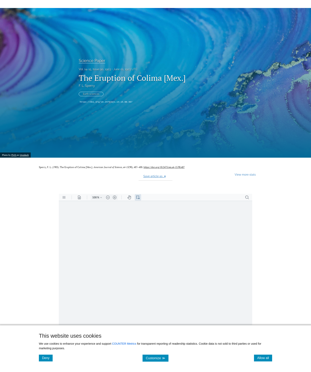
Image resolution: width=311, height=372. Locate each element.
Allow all (264, 358)
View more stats (245, 174)
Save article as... (154, 176)
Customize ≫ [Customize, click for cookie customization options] (157, 358)
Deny (47, 358)
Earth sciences (91, 94)
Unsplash (24, 154)
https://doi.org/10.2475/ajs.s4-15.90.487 (106, 102)
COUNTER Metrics (124, 343)
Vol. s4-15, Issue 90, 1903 (95, 69)
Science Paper (92, 60)
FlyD (14, 154)
